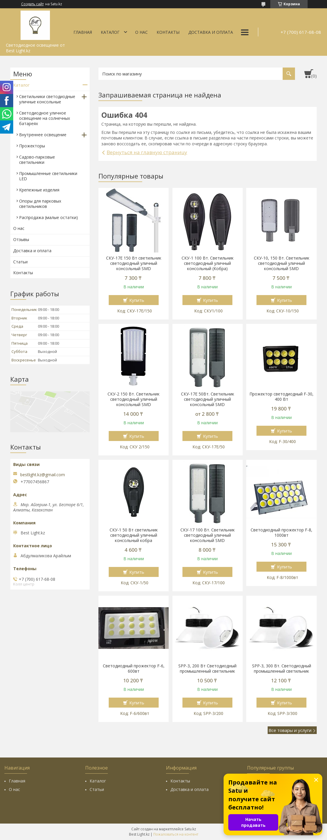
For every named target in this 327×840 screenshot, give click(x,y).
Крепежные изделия (39, 190)
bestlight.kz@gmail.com (42, 474)
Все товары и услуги (290, 730)
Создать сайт (32, 4)
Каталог (110, 32)
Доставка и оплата (210, 32)
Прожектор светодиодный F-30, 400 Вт (281, 396)
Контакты (168, 32)
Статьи (20, 262)
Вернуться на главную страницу (147, 152)
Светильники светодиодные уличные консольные (47, 99)
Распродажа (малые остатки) (48, 217)
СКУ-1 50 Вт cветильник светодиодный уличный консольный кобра (134, 535)
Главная (82, 32)
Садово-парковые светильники (37, 159)
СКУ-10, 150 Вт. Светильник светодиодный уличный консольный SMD (281, 263)
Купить (136, 300)
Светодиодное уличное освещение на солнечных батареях (44, 118)
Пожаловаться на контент (175, 834)
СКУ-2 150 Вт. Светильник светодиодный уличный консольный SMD (134, 399)
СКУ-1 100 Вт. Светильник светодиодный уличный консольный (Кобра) (208, 263)
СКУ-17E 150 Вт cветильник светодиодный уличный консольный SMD (133, 263)
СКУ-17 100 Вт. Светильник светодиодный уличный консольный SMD (207, 535)
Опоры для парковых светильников (40, 203)
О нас (141, 32)
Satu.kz (190, 828)
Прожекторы (32, 146)
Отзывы (21, 239)
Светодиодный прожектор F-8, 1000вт (281, 532)
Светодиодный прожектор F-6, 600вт (134, 668)
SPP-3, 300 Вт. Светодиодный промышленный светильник (281, 668)
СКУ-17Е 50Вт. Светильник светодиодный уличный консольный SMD (207, 399)
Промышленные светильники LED (48, 176)
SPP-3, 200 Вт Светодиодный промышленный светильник (207, 668)
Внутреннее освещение (42, 134)
